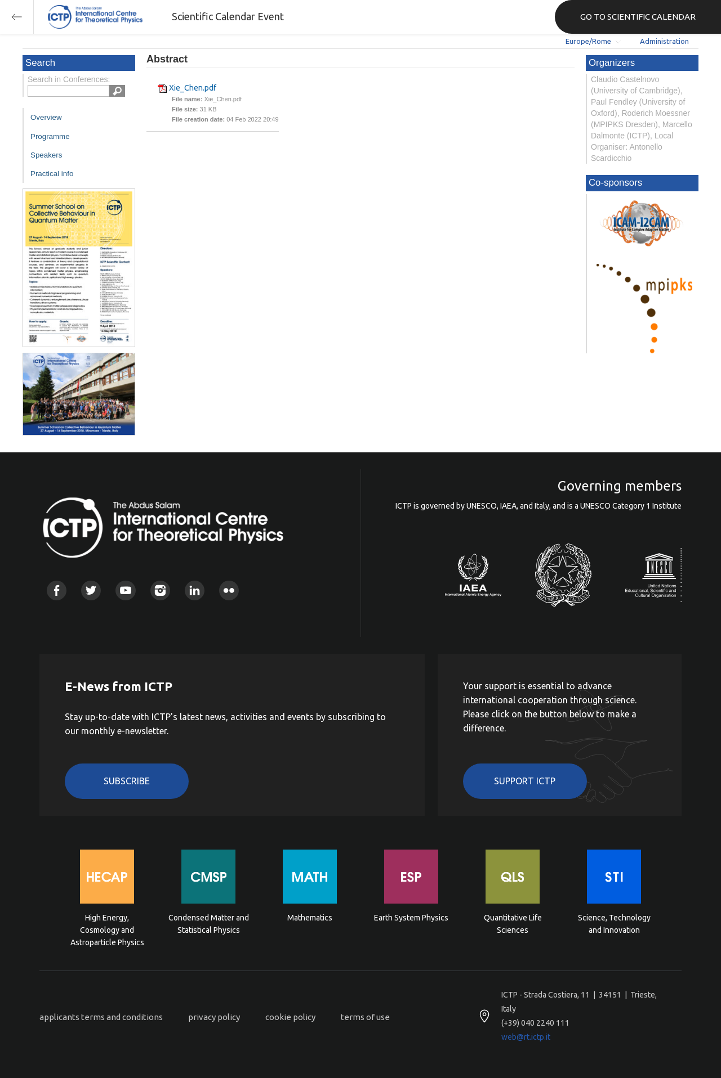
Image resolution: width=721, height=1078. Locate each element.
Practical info (51, 173)
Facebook (56, 590)
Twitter (91, 590)
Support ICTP (524, 781)
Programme (50, 136)
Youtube (125, 590)
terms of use (365, 1017)
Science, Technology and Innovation (614, 924)
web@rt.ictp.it (525, 1036)
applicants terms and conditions (101, 1017)
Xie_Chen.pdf (192, 87)
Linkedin (194, 590)
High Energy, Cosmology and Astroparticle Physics (107, 929)
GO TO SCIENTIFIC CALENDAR (638, 16)
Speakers (46, 155)
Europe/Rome (588, 41)
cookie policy (290, 1017)
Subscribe (127, 781)
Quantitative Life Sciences (513, 924)
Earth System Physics (411, 917)
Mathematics (309, 917)
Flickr (229, 590)
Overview (46, 117)
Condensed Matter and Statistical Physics (208, 924)
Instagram (160, 590)
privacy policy (214, 1017)
